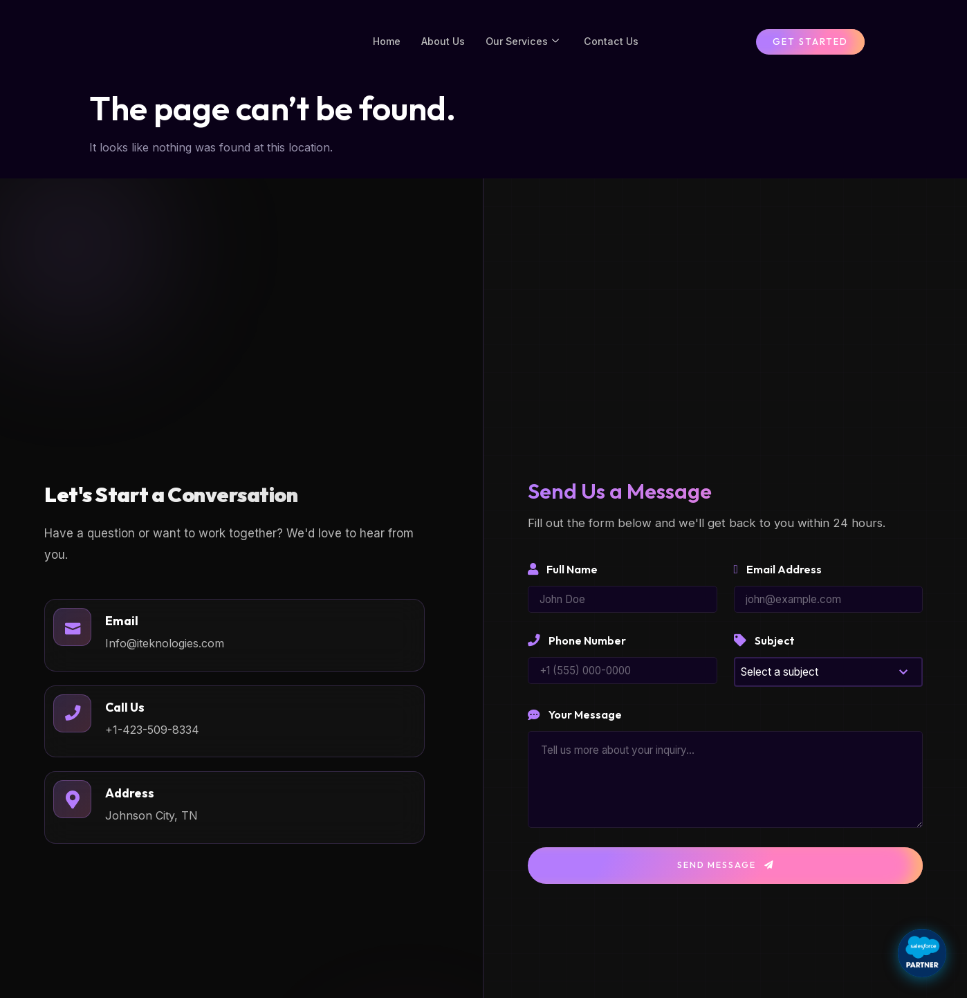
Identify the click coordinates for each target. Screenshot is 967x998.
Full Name (563, 581)
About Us (442, 47)
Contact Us (615, 47)
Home (384, 47)
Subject (764, 653)
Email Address (778, 581)
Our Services (524, 47)
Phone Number (577, 653)
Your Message (575, 728)
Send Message (725, 879)
